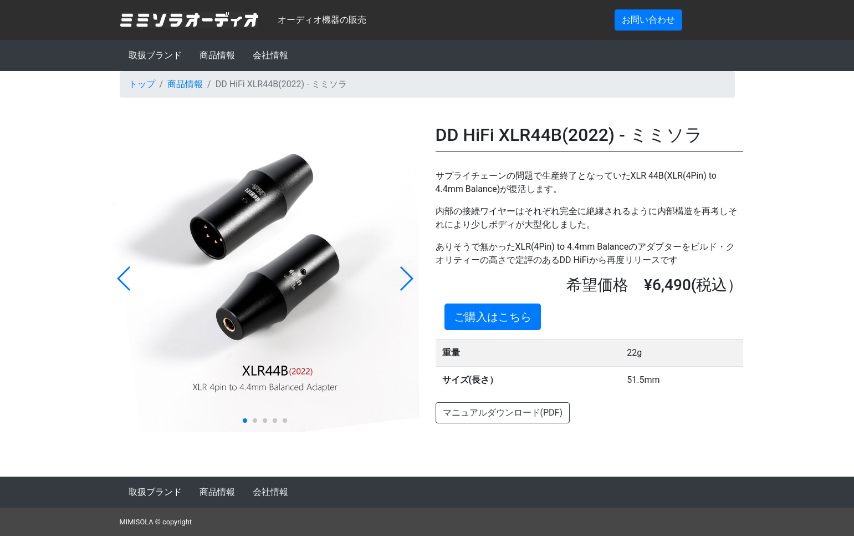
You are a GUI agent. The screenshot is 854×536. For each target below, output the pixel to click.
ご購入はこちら (492, 316)
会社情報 (270, 55)
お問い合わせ (648, 19)
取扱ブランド (155, 55)
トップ (142, 84)
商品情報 (217, 55)
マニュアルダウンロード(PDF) (502, 412)
